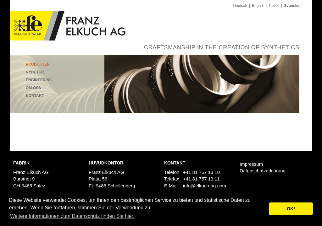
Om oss (33, 88)
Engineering (39, 80)
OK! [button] (291, 208)
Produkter (38, 64)
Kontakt (35, 96)
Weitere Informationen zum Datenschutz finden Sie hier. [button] (72, 216)
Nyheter (35, 72)
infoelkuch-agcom (204, 185)
